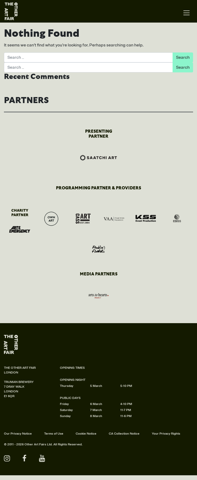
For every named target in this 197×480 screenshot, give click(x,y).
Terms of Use (53, 434)
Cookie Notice (86, 434)
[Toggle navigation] (186, 13)
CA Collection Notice (124, 434)
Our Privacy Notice (18, 434)
